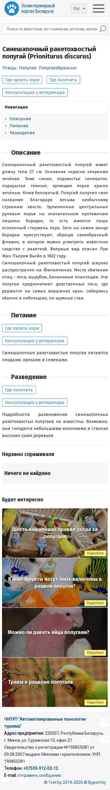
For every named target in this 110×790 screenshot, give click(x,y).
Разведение (22, 132)
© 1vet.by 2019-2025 (63, 782)
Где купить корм (22, 79)
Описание (20, 118)
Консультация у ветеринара (35, 92)
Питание (19, 125)
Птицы (9, 67)
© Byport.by (95, 782)
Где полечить (63, 79)
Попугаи (28, 67)
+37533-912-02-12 (40, 768)
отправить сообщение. (40, 775)
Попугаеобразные (58, 67)
